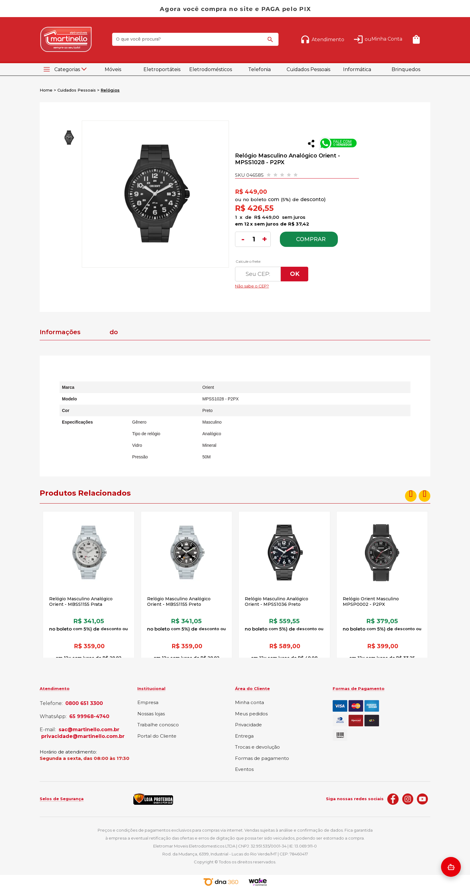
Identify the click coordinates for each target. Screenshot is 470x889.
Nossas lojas (151, 714)
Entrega (244, 736)
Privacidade (248, 725)
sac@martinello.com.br (89, 729)
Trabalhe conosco (158, 725)
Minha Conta (386, 39)
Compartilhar (311, 143)
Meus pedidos (251, 714)
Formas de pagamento (262, 758)
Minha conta (249, 702)
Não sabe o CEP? (292, 284)
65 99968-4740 (89, 716)
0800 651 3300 (84, 703)
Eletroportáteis (161, 69)
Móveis (113, 69)
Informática (357, 69)
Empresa (147, 702)
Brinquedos (406, 69)
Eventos (244, 769)
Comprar (311, 239)
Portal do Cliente (156, 736)
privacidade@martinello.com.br (83, 736)
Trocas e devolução (257, 747)
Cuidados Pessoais (308, 69)
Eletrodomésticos (210, 69)
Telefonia (259, 69)
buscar (271, 42)
